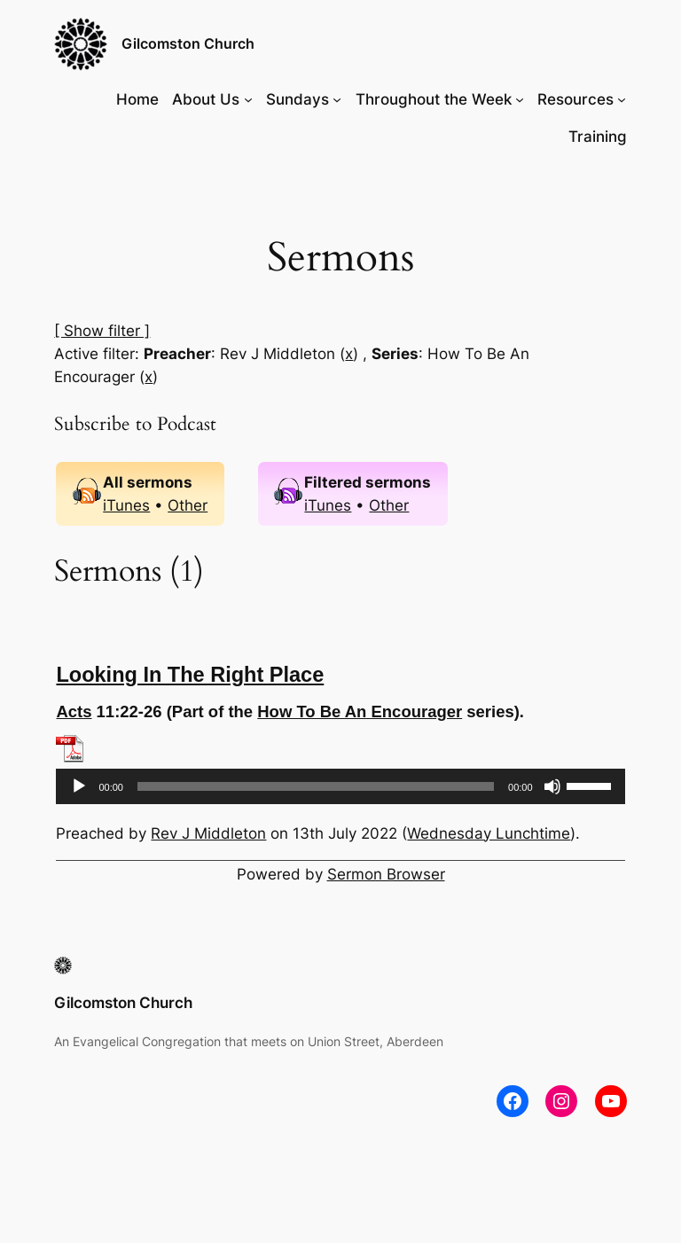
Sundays (297, 99)
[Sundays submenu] (337, 99)
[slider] (315, 786)
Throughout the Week (434, 99)
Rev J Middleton (208, 833)
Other (187, 505)
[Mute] (552, 786)
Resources (575, 99)
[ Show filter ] (102, 331)
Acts (73, 711)
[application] (340, 786)
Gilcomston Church (187, 43)
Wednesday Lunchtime (488, 833)
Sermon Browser (386, 874)
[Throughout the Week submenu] (519, 99)
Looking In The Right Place (190, 674)
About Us (205, 99)
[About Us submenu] (248, 99)
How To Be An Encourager (359, 711)
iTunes (126, 505)
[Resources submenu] (621, 99)
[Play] (79, 786)
